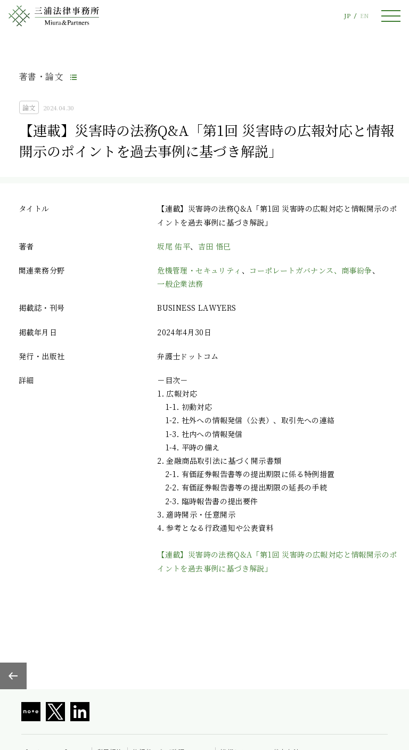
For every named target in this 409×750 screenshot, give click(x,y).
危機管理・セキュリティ (199, 270)
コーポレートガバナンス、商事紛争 (310, 270)
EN (364, 16)
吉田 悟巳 (214, 246)
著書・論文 (41, 76)
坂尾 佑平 (173, 246)
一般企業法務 (180, 283)
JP (347, 16)
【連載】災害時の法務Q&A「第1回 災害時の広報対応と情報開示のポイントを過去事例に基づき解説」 (277, 561)
